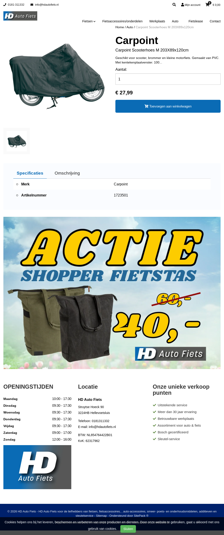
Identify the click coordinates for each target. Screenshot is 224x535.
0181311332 (100, 421)
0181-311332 (13, 4)
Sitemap (101, 515)
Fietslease (196, 21)
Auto (175, 21)
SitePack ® (141, 515)
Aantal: (121, 69)
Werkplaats (157, 21)
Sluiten (128, 529)
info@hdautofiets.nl (44, 4)
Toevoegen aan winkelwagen (168, 106)
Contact (215, 21)
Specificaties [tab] (30, 173)
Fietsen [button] (89, 21)
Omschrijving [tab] (67, 173)
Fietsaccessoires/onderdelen (122, 21)
